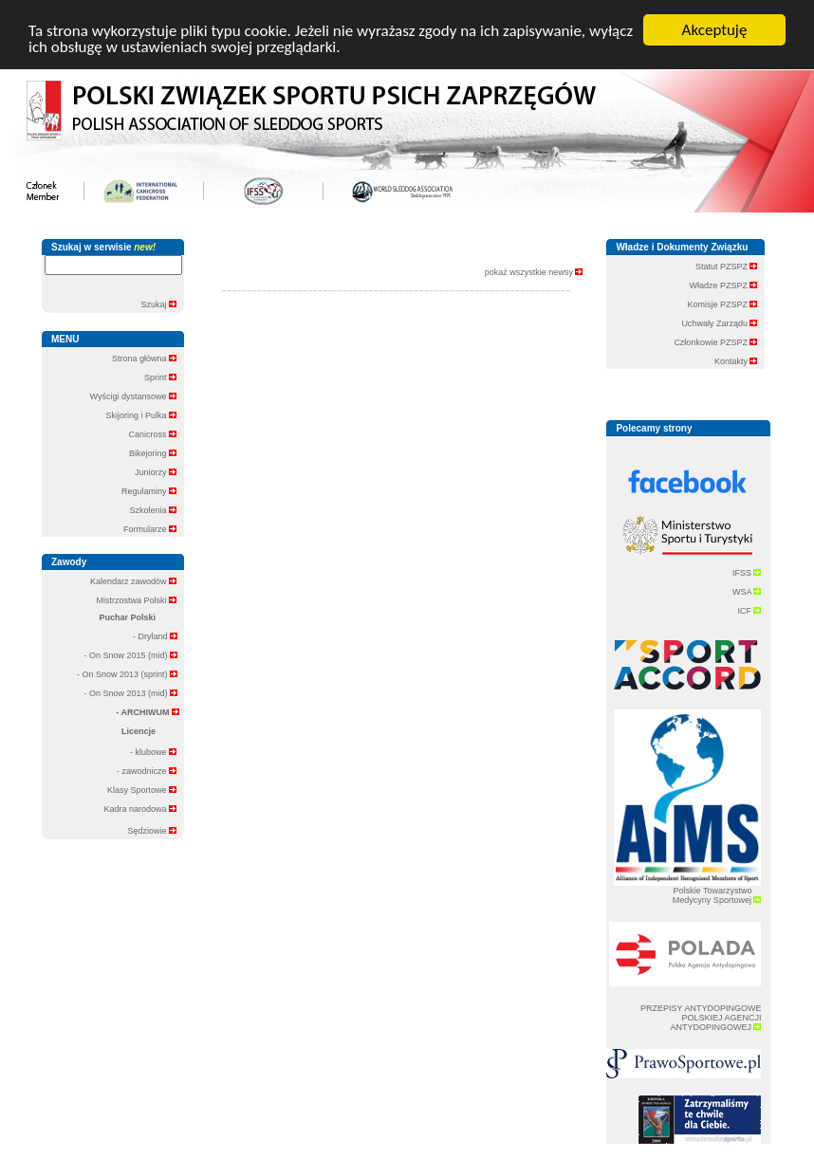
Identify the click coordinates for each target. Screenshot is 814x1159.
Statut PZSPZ (726, 266)
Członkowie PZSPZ (715, 342)
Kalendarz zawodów (133, 581)
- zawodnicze (146, 771)
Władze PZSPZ (723, 285)
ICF (749, 611)
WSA (747, 592)
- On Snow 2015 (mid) (130, 655)
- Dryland (155, 636)
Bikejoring (152, 453)
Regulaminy (148, 491)
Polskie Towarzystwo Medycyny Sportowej (717, 895)
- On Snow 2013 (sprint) (127, 674)
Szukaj (158, 304)
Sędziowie (151, 831)
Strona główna (144, 358)
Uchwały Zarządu (719, 323)
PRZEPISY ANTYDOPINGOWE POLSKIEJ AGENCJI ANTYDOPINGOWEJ (700, 1017)
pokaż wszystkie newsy (534, 272)
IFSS (747, 573)
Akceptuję (715, 30)
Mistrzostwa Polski (136, 600)
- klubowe (153, 752)
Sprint (160, 377)
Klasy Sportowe (141, 790)
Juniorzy (155, 472)
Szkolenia (152, 510)
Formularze (149, 529)
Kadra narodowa (139, 809)
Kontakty (736, 361)
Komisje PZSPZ (722, 304)
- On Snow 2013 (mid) (130, 693)
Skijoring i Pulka (140, 415)
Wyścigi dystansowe (133, 396)
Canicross (152, 434)
